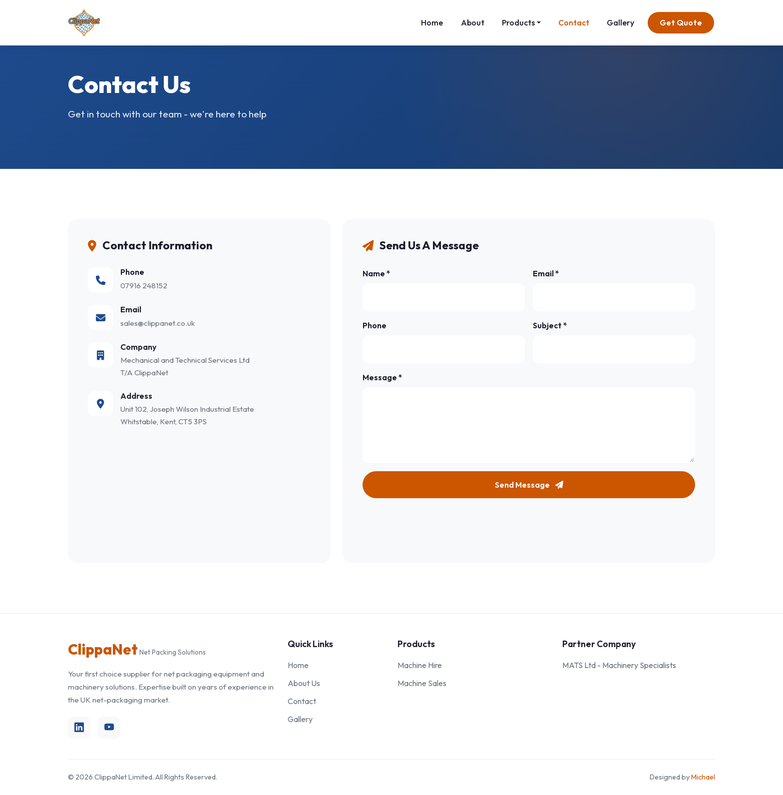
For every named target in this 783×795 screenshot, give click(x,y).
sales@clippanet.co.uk (157, 323)
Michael (703, 777)
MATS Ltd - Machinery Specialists (619, 665)
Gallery (620, 22)
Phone (375, 325)
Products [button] (518, 22)
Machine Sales (421, 683)
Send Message (529, 485)
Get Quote (681, 22)
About (472, 22)
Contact (573, 22)
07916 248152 (143, 285)
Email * (546, 273)
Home (432, 22)
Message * (382, 377)
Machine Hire (419, 665)
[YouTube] (109, 728)
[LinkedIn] (79, 728)
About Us (304, 683)
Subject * (550, 325)
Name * (377, 273)
